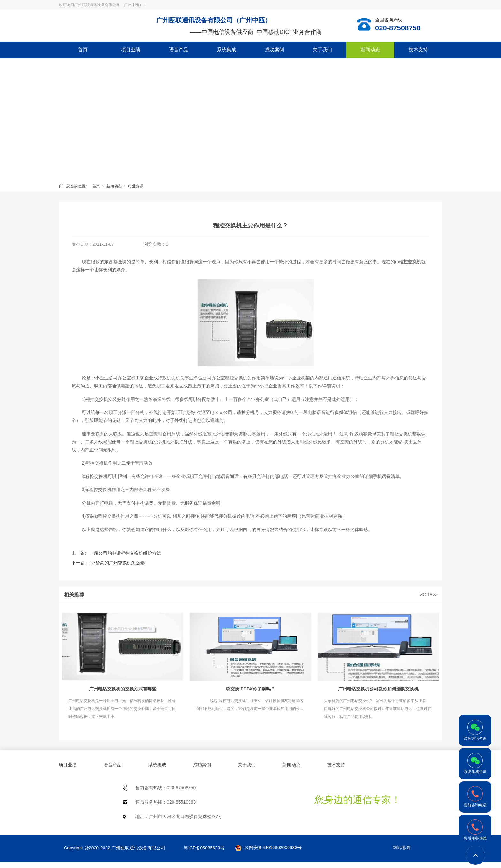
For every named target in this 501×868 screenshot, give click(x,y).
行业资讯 (135, 186)
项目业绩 (130, 49)
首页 (83, 49)
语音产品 (178, 49)
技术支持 (418, 49)
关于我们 (322, 49)
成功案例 (274, 49)
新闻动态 (370, 49)
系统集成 (226, 49)
